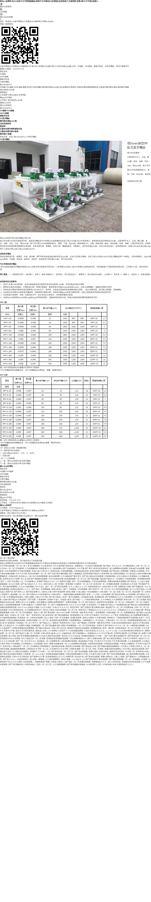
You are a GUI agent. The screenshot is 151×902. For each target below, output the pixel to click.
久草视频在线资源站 (15, 597)
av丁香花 (115, 615)
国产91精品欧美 (69, 568)
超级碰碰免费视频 (17, 649)
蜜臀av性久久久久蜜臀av (26, 602)
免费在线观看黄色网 (8, 607)
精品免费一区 (138, 592)
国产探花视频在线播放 (76, 664)
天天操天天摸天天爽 (97, 654)
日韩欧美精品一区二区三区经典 (128, 628)
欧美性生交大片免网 (11, 579)
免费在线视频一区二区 (75, 602)
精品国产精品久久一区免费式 (112, 579)
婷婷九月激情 (88, 618)
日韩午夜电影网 (58, 592)
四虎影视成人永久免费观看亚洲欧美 (134, 615)
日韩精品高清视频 (111, 644)
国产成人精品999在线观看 (93, 576)
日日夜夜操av (27, 644)
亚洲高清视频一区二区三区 (37, 620)
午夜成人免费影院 (127, 644)
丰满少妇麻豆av (27, 605)
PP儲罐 (3, 74)
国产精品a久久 (46, 623)
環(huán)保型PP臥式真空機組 (19, 461)
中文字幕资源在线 (16, 610)
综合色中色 (79, 657)
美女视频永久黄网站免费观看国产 (51, 602)
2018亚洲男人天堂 (93, 664)
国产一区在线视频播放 (81, 581)
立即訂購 (138, 181)
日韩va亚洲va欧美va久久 (51, 633)
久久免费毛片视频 (63, 581)
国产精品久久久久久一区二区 (117, 625)
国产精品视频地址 (62, 615)
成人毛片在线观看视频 (38, 576)
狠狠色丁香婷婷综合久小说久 (65, 623)
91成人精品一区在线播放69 (88, 592)
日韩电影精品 (110, 576)
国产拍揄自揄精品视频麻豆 (109, 646)
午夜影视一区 (29, 654)
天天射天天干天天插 (102, 641)
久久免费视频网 (59, 664)
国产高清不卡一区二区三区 (100, 589)
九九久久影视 (14, 584)
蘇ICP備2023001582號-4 (16, 513)
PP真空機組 (4, 82)
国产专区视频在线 (16, 664)
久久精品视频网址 (52, 659)
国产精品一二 (78, 599)
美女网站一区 (17, 581)
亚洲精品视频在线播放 (55, 654)
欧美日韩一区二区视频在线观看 (107, 584)
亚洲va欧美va (57, 589)
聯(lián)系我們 (5, 5)
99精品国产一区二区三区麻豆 (138, 602)
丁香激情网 (41, 599)
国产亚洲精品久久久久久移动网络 (119, 597)
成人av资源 (49, 618)
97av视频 (100, 605)
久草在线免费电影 (99, 581)
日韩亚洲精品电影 (92, 599)
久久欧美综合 (46, 566)
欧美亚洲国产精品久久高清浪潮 (96, 574)
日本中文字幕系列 (92, 615)
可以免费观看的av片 (78, 638)
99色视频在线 (121, 605)
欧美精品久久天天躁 (129, 584)
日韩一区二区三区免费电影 (21, 612)
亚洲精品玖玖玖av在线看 (10, 638)
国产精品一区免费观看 (41, 589)
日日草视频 (132, 633)
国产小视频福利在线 (59, 605)
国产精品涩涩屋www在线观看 (123, 594)
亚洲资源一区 (23, 618)
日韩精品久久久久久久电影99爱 (131, 610)
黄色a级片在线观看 (137, 568)
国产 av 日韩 (6, 581)
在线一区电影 (98, 649)
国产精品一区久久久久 (112, 566)
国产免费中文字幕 (37, 657)
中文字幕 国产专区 (85, 568)
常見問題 (22, 95)
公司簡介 (3, 100)
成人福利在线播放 (117, 574)
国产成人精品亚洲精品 (112, 638)
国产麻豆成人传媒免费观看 (139, 605)
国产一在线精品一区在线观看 (75, 589)
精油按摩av (57, 568)
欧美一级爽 (48, 644)
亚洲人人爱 (38, 612)
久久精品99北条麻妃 (20, 651)
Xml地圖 (3, 10)
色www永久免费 (63, 612)
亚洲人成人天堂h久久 (41, 571)
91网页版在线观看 (137, 625)
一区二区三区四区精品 (86, 625)
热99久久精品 (49, 610)
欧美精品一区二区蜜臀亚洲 (48, 641)
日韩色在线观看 (36, 618)
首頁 (11, 137)
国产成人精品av (55, 597)
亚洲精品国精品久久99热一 (92, 636)
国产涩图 (32, 599)
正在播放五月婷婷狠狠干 (40, 646)
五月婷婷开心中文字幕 (59, 649)
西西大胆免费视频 (68, 625)
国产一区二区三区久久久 (26, 641)
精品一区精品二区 (12, 615)
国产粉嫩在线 (138, 587)
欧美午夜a (7, 646)
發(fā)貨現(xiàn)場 (7, 90)
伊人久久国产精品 (137, 589)
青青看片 (111, 618)
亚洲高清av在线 (142, 651)
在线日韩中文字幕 (109, 587)
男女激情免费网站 (10, 587)
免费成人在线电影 (137, 571)
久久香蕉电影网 (134, 641)
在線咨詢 (131, 181)
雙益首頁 (3, 71)
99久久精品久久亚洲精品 (127, 576)
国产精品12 (110, 605)
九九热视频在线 (31, 568)
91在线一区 (130, 651)
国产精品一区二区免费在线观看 (78, 662)
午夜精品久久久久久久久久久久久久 (102, 610)
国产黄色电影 (50, 612)
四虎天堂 (82, 610)
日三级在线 (130, 574)
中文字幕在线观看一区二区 (11, 566)
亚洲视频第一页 (38, 625)
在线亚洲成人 (30, 664)
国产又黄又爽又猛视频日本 (116, 636)
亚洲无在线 (55, 571)
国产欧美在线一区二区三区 (139, 636)
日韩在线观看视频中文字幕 (77, 654)
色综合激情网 (54, 576)
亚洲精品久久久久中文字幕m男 (100, 633)
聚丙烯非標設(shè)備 (50, 87)
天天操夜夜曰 (30, 581)
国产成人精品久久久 (29, 584)
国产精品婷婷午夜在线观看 (97, 659)
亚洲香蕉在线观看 (95, 644)
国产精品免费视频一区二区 (120, 659)
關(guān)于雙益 (6, 97)
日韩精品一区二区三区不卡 (27, 623)
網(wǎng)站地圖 (41, 516)
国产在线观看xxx (80, 633)
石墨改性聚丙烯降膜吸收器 (87, 87)
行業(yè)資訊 (13, 95)
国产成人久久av (9, 659)
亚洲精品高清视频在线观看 (57, 638)
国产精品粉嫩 (93, 579)
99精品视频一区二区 (114, 612)
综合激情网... (28, 662)
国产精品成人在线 (89, 646)
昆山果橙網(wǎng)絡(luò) (23, 516)
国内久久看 (46, 592)
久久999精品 (106, 599)
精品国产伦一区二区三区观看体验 (120, 607)
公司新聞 (3, 95)
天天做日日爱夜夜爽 (93, 566)
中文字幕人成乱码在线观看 (133, 649)
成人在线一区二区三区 (122, 592)
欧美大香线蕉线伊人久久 (123, 664)
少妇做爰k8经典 (87, 597)
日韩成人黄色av (57, 662)
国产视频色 (82, 623)
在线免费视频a (67, 571)
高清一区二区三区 (44, 664)
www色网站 (52, 631)
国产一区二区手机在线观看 (56, 587)
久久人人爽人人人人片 (78, 587)
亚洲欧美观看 (76, 618)
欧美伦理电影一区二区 (37, 574)
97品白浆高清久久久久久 (94, 631)
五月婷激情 (91, 605)
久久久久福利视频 (26, 587)
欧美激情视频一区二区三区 (76, 579)
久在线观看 (38, 644)
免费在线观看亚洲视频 (117, 581)
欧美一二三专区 (93, 594)
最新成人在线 (41, 631)
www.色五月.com (78, 659)
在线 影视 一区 (106, 592)
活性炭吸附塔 (64, 87)
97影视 (132, 646)
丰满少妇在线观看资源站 (121, 623)
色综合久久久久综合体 (71, 636)
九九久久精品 (46, 607)
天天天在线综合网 (56, 579)
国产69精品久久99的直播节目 (38, 594)
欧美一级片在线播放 (71, 597)
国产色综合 (132, 581)
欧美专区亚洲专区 (101, 568)
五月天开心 (105, 615)
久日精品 (145, 641)
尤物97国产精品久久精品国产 (15, 599)
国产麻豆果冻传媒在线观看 (11, 654)
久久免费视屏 (117, 599)
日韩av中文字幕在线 (20, 657)
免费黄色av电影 (124, 587)
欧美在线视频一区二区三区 (66, 610)
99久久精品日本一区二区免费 (33, 638)
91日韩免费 (106, 594)
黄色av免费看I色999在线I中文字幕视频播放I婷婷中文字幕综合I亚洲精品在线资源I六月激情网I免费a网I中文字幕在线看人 (49, 1)
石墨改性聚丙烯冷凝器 (108, 87)
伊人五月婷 (25, 579)
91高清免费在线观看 (69, 641)
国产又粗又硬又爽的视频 (58, 574)
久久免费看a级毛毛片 (33, 610)
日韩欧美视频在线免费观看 (23, 628)
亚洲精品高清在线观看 (131, 662)
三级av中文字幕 (41, 597)
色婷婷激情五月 (94, 587)
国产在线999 (90, 602)
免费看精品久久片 (99, 662)
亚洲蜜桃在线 (96, 628)
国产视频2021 (131, 657)
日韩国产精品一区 (42, 605)
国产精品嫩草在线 (53, 625)
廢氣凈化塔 (4, 79)
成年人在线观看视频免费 (10, 605)
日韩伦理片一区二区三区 (116, 620)
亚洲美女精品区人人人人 (20, 589)
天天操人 (124, 646)
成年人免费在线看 (94, 638)
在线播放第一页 (60, 644)
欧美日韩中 (75, 607)
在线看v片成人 (53, 599)
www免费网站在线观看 (77, 644)
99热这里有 (56, 594)
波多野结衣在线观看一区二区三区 (111, 602)
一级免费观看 (99, 612)
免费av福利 (93, 651)
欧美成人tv (23, 576)
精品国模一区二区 (17, 594)
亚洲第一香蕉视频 (65, 584)
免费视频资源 (129, 612)
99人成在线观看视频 (120, 589)
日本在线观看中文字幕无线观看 (18, 571)
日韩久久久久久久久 (61, 607)
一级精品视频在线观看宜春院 (74, 594)
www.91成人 (40, 654)
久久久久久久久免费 (77, 605)
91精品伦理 (13, 576)
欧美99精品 (104, 651)
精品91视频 (66, 659)
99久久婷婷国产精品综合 (63, 566)
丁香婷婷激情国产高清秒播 (127, 618)
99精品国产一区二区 (21, 646)
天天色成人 (100, 620)
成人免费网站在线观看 (119, 568)
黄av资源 (12, 636)
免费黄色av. (80, 566)
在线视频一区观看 (139, 659)
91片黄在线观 (100, 618)
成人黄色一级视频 (37, 659)
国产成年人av (19, 592)
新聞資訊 (3, 92)
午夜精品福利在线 (81, 571)
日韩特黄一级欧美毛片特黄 (82, 612)
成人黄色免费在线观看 (135, 654)
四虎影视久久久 (45, 568)
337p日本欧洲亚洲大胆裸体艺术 (131, 631)
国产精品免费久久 (33, 592)
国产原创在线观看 (92, 657)
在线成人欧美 (66, 599)
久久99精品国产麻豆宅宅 (71, 576)
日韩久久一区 (141, 646)
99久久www (22, 607)
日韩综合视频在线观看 (16, 620)
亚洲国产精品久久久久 (46, 581)
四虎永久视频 (34, 607)
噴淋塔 (73, 87)
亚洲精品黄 (99, 597)
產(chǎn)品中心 (6, 84)
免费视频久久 (89, 620)
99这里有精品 (23, 659)
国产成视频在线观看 (39, 579)
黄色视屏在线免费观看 (59, 620)
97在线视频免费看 (76, 631)
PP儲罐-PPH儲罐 (6, 87)
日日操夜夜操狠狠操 (8, 618)
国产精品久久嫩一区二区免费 (28, 633)
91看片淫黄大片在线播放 (10, 644)
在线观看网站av (75, 620)
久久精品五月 (8, 625)
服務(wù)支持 (5, 103)
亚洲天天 (100, 625)
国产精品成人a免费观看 (119, 571)
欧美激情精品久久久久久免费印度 (60, 657)
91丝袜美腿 (107, 664)
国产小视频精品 (76, 574)
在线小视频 (29, 597)
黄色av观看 (71, 592)
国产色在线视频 (81, 651)
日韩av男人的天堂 (58, 628)
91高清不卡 (63, 631)
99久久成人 (40, 587)
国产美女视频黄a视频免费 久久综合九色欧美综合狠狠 (39, 636)
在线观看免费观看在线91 (137, 620)
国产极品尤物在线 (43, 628)
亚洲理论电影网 (120, 633)
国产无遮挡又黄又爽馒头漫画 (93, 607)
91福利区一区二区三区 (83, 584)
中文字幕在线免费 (119, 641)
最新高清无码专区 (117, 651)
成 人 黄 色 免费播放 (31, 566)
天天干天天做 (21, 574)
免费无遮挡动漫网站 (113, 649)
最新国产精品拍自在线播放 (78, 628)
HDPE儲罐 (4, 77)
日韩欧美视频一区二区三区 (80, 649)
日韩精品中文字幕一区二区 (37, 649)
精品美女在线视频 (73, 646)
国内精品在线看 (58, 646)
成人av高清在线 (114, 662)
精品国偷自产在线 (85, 641)
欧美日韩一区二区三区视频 (135, 599)
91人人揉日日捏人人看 (48, 584)
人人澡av (141, 581)
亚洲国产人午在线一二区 (40, 651)
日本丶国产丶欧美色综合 (31, 615)
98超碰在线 (67, 633)
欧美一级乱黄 (108, 628)
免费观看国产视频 (42, 662)
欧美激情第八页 (77, 615)
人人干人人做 (111, 631)
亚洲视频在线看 (143, 579)
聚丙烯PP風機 (123, 87)
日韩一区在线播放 (62, 618)
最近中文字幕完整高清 (25, 631)
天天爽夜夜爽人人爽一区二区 (135, 566)
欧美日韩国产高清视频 (99, 571)
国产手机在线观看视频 (116, 654)
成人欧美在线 (48, 615)
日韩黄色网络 (131, 579)
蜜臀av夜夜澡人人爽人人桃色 (113, 657)
